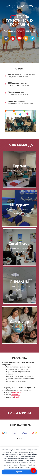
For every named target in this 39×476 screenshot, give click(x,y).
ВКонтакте (16, 392)
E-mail (16, 397)
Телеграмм (15, 395)
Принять (19, 472)
